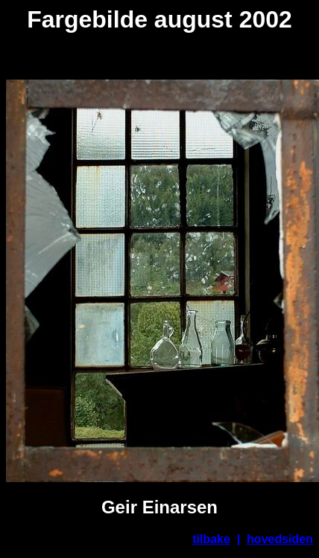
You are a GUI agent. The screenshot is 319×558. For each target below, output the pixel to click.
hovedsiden (280, 539)
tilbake (211, 539)
